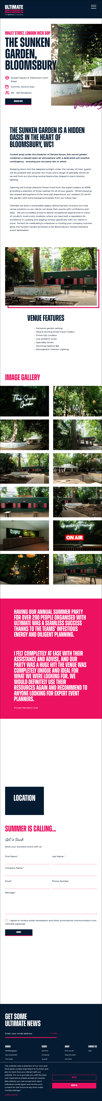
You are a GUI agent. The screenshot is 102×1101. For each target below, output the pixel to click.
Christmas (45, 1056)
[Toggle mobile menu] (93, 6)
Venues (8, 1048)
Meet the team (70, 1056)
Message (10, 893)
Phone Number (60, 881)
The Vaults (9, 1060)
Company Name (13, 868)
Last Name (57, 856)
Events (44, 1048)
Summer (45, 1052)
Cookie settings (12, 1094)
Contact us (92, 1048)
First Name (11, 856)
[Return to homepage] (14, 10)
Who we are (69, 1052)
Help (90, 1052)
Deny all (74, 1077)
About (67, 1048)
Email (8, 881)
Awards (44, 1060)
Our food (68, 1060)
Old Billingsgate (11, 1052)
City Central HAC (11, 1056)
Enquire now (19, 101)
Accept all (74, 1086)
